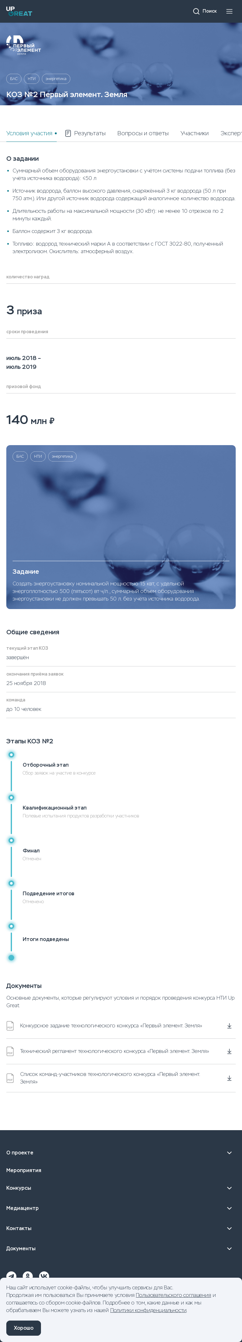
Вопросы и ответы (143, 133)
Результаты (85, 133)
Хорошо (23, 1328)
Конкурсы (121, 1188)
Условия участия (29, 133)
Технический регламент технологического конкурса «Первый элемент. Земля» (107, 1051)
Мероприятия (23, 1170)
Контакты (121, 1228)
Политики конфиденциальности (148, 1310)
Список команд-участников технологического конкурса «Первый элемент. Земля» (103, 1078)
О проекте (121, 1153)
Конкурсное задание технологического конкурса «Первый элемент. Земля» (104, 1026)
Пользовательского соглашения (173, 1295)
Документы (121, 1248)
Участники (195, 133)
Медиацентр (121, 1208)
